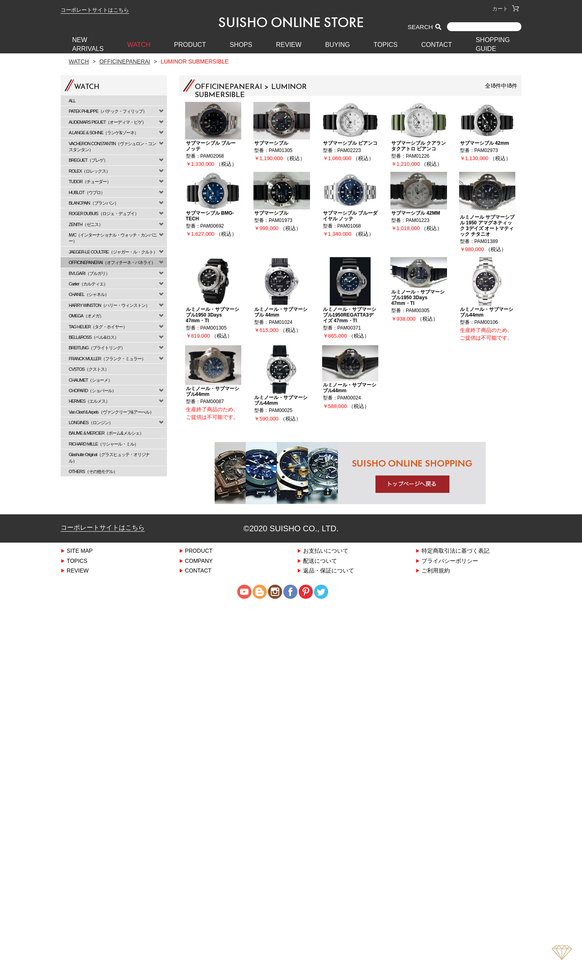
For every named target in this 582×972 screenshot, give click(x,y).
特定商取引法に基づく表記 (455, 550)
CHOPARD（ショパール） (92, 390)
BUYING (337, 44)
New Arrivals (88, 44)
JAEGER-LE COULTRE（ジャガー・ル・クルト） (113, 251)
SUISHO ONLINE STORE (291, 22)
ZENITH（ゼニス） (86, 224)
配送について (320, 560)
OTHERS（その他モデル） (93, 471)
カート (505, 8)
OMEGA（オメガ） (86, 315)
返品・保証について (328, 570)
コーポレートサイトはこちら (95, 9)
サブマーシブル (271, 143)
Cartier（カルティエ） (88, 283)
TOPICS (385, 44)
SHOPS (241, 44)
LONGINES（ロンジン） (91, 422)
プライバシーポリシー (450, 560)
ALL (72, 100)
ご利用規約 (436, 570)
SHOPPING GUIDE (493, 44)
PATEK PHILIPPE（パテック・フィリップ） (108, 111)
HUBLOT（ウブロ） (87, 192)
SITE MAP (80, 550)
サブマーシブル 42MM (415, 213)
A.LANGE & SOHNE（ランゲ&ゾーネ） (103, 132)
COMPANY (199, 560)
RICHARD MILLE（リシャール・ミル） (103, 444)
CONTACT (436, 44)
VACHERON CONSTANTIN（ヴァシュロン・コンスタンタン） (112, 146)
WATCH (138, 44)
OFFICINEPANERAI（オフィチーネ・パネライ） (112, 262)
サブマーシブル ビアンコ (350, 143)
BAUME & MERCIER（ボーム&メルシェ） (106, 433)
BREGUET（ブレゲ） (88, 160)
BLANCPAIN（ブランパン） (93, 203)
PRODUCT (190, 44)
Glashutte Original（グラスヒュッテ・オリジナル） (109, 457)
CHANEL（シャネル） (89, 294)
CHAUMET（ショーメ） (90, 380)
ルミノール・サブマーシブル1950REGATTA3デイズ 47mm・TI (349, 315)
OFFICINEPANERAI (124, 61)
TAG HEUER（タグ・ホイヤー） (98, 326)
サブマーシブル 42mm (484, 143)
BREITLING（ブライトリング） (97, 347)
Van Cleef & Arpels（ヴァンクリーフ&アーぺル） (111, 412)
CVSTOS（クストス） (89, 369)
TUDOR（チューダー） (90, 181)
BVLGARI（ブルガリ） (89, 273)
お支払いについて (325, 550)
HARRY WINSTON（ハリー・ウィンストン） (109, 305)
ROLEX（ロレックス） (89, 171)
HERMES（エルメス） (89, 401)
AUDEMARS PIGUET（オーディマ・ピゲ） (107, 122)
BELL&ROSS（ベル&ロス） (93, 337)
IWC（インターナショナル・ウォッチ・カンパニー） (113, 237)
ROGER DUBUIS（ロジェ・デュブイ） (104, 213)
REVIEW (289, 44)
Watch (79, 61)
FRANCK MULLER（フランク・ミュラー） (107, 358)
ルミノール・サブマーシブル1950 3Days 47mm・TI (212, 315)
